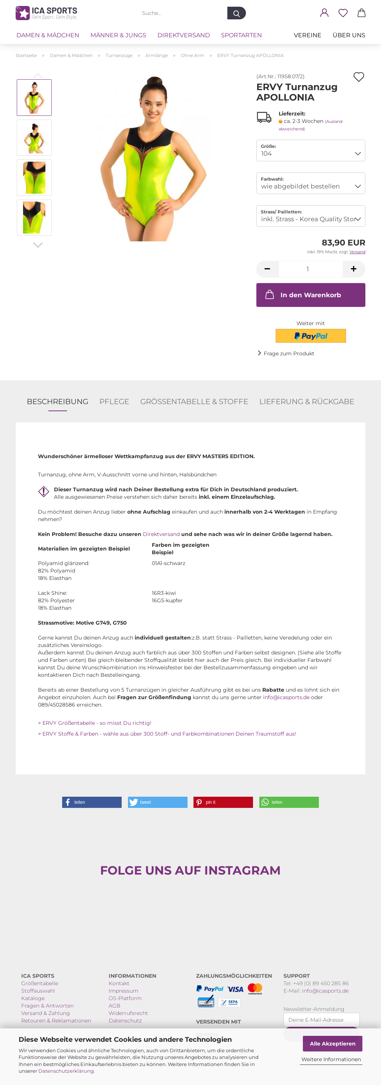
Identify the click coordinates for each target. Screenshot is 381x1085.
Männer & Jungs (118, 35)
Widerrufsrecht (128, 1013)
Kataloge (33, 998)
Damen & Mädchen (47, 35)
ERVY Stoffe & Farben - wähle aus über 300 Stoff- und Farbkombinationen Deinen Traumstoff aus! (169, 733)
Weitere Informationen (331, 1059)
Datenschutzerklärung (66, 1071)
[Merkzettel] (343, 13)
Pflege (114, 401)
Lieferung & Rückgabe (306, 401)
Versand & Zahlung (45, 1013)
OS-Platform (125, 998)
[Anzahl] (311, 269)
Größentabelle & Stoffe (194, 401)
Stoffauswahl (38, 990)
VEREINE (307, 35)
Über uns (349, 35)
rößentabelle (41, 983)
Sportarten (241, 35)
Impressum (123, 990)
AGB (115, 1005)
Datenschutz (125, 1020)
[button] (324, 13)
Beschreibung (57, 401)
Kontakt (119, 983)
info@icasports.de (286, 697)
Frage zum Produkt (289, 353)
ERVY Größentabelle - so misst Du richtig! (96, 723)
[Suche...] (236, 13)
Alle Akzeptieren (333, 1043)
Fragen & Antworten (47, 1005)
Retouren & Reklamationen (56, 1020)
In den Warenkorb (302, 294)
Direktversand (183, 35)
